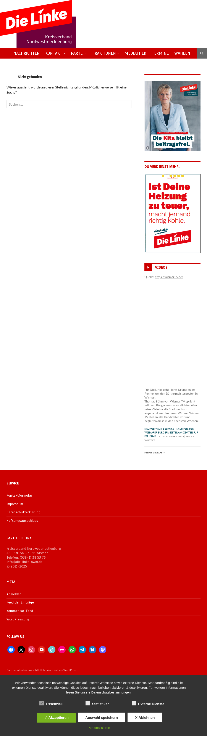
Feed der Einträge (20, 602)
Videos (161, 267)
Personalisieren (99, 727)
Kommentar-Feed (19, 611)
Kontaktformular (19, 495)
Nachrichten (26, 53)
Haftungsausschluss (22, 520)
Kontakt (53, 53)
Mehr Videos (154, 452)
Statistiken (98, 703)
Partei (77, 53)
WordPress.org (17, 619)
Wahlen (182, 53)
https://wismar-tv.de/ (169, 277)
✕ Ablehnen (145, 718)
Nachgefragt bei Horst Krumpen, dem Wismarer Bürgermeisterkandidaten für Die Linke (171, 432)
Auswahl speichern (101, 718)
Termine (160, 53)
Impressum (14, 504)
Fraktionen (104, 53)
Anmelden (13, 594)
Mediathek (135, 53)
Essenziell (51, 703)
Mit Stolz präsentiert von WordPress (55, 670)
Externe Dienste (148, 703)
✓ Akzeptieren (56, 718)
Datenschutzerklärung (23, 512)
